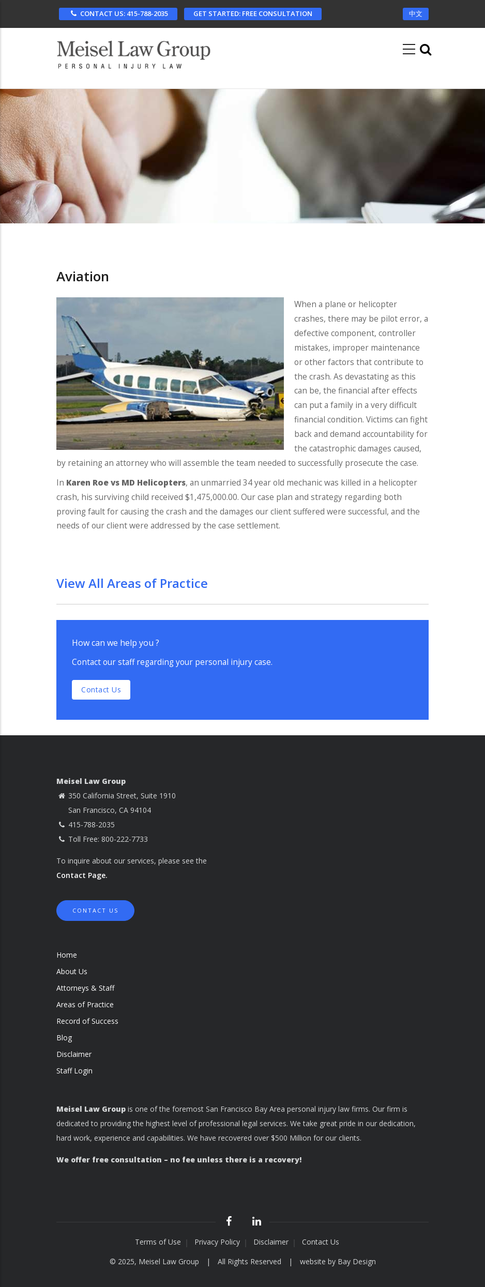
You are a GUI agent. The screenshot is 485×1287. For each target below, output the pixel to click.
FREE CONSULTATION (252, 13)
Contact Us (95, 910)
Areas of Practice (85, 1004)
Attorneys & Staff (85, 988)
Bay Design (357, 1261)
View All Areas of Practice (132, 583)
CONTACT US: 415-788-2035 (118, 13)
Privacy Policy (217, 1242)
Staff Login (74, 1071)
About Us (71, 971)
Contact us (101, 689)
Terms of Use (158, 1242)
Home (66, 955)
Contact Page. (82, 875)
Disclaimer (74, 1054)
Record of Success (87, 1021)
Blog (64, 1037)
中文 (415, 13)
